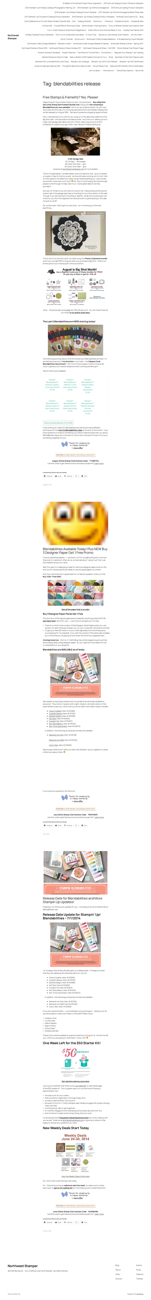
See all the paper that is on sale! (75, 609)
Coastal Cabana (55, 713)
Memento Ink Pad (56, 735)
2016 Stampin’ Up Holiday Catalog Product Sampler (75, 12)
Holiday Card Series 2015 (133, 30)
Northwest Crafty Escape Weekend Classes (91, 43)
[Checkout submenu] (102, 21)
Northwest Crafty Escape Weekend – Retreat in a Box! (49, 43)
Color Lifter (53, 745)
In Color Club (91, 34)
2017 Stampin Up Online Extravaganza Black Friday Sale (120, 12)
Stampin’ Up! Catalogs (80, 61)
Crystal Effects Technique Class (67, 25)
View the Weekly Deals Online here (75, 1176)
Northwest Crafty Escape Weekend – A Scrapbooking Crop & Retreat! (115, 39)
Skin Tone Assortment (58, 726)
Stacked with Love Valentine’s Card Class (52, 61)
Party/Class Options (125, 70)
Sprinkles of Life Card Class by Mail (129, 57)
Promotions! (108, 70)
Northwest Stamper (13, 37)
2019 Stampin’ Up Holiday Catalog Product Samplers (93, 16)
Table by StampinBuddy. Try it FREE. (58, 423)
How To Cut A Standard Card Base (70, 34)
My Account (80, 39)
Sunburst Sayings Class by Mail (47, 66)
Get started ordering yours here (75, 1081)
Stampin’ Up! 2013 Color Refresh (104, 61)
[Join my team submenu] (100, 70)
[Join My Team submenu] (142, 34)
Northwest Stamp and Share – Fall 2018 (99, 48)
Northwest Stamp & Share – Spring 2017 (127, 43)
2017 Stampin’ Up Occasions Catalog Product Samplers (47, 16)
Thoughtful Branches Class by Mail (76, 66)
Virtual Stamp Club (100, 66)
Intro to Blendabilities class (70, 430)
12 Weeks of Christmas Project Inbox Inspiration (82, 3)
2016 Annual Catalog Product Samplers (127, 7)
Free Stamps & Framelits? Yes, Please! (70, 97)
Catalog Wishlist (84, 21)
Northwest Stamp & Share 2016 (34, 48)
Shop (111, 57)
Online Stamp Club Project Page (130, 48)
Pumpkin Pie (54, 721)
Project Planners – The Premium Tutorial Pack (80, 52)
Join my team (94, 70)
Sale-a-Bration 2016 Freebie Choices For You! (88, 57)
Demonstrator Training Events (94, 25)
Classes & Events (122, 21)
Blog (141, 16)
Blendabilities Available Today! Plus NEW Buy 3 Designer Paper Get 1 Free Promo (75, 550)
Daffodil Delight (55, 716)
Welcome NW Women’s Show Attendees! (126, 66)
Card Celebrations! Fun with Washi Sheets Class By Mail (47, 21)
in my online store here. (80, 312)
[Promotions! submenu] (114, 70)
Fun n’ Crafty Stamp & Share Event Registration (66, 30)
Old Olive (52, 718)
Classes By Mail (137, 21)
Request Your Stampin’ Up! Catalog (128, 52)
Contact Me (47, 25)
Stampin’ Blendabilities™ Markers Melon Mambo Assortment (87, 384)
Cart (74, 21)
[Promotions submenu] (112, 52)
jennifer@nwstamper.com (73, 169)
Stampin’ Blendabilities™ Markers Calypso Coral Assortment (52, 383)
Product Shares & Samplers (49, 52)
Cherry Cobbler (55, 711)
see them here (49, 621)
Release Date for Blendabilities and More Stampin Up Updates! (72, 900)
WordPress (140, 1294)
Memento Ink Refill (56, 740)
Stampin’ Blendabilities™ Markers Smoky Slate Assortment (70, 405)
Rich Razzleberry (56, 724)
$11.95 (52, 390)
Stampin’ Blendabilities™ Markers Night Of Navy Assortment (52, 405)
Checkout (97, 21)
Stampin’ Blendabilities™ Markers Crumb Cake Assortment (70, 383)
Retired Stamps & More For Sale (55, 57)
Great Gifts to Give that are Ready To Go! (104, 30)
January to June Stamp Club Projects (113, 34)
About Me (139, 70)
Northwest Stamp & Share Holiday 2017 (65, 48)
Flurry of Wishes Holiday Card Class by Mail (126, 25)
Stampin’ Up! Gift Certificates (131, 61)
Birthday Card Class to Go (127, 16)
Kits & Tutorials (67, 39)
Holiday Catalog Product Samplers (40, 34)
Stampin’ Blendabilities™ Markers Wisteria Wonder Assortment (87, 406)
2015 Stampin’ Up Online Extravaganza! (93, 7)
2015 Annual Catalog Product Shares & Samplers (123, 3)
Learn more (99, 463)
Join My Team (136, 34)
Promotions (106, 52)
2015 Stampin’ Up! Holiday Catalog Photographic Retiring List (50, 7)
